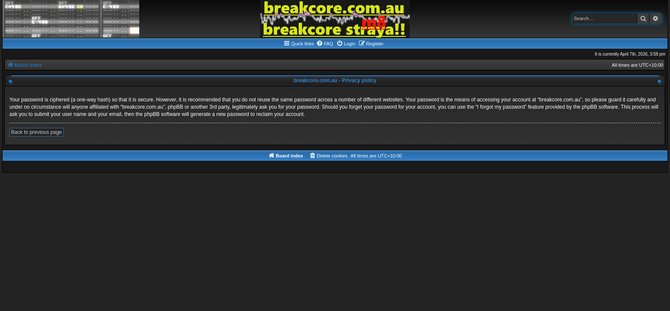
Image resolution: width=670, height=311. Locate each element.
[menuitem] (324, 44)
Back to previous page (36, 132)
